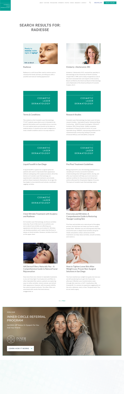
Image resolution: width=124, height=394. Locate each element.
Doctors (46, 2)
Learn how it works (19, 348)
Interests (61, 2)
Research (77, 2)
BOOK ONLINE (110, 3)
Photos (67, 2)
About (41, 2)
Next (64, 300)
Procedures (53, 2)
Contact (83, 2)
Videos (72, 2)
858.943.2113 (98, 3)
